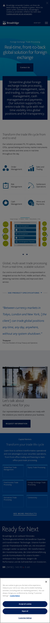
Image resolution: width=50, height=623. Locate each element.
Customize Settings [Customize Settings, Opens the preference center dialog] (25, 618)
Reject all (25, 611)
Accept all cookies (25, 604)
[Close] (46, 582)
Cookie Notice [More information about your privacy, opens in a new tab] (15, 596)
